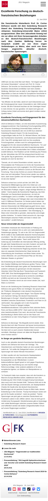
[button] (5, 75)
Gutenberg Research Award (15, 444)
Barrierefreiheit (33, 493)
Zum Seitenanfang (23, 496)
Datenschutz (12, 493)
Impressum (23, 493)
